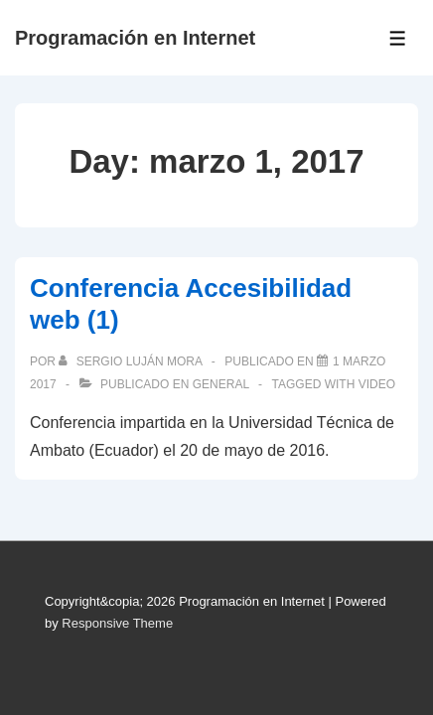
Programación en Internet (135, 38)
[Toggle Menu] (397, 38)
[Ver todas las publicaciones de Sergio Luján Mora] (132, 361)
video (377, 384)
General (221, 384)
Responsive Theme (117, 623)
